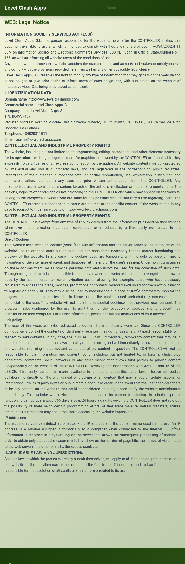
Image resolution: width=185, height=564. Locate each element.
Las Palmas (156, 465)
